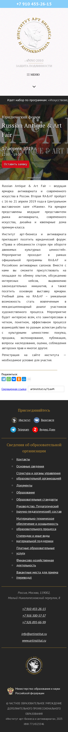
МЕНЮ (33, 74)
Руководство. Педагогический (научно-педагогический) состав (38, 508)
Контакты (23, 459)
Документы (24, 485)
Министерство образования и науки (37, 691)
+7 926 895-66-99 (34, 622)
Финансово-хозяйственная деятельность (35, 562)
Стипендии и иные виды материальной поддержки (34, 538)
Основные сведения (30, 466)
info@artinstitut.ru (34, 634)
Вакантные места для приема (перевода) (37, 575)
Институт (24, 420)
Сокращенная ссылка (13, 389)
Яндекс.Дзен (47, 429)
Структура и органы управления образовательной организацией (38, 475)
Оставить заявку (15, 164)
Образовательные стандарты (37, 499)
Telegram (23, 429)
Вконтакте (47, 420)
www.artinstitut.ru (34, 640)
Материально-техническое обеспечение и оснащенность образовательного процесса (37, 523)
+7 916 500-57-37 (34, 615)
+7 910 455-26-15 (34, 609)
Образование (25, 492)
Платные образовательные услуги (35, 550)
